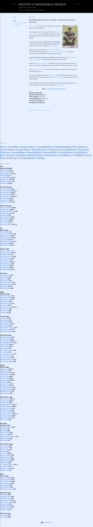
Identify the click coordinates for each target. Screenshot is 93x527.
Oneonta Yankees (5, 461)
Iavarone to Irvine (46, 149)
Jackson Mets (4, 279)
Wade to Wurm (84, 155)
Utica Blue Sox (4, 466)
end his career (59, 85)
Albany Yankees (4, 232)
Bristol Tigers (4, 495)
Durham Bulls (4, 318)
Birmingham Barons (6, 253)
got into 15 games (58, 77)
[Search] (77, 4)
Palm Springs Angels (6, 299)
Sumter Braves (4, 419)
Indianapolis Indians (6, 174)
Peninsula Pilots (4, 326)
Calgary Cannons (5, 209)
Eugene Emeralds (5, 433)
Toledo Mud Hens (5, 202)
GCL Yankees (4, 517)
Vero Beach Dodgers (5, 358)
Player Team (34, 10)
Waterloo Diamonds (5, 391)
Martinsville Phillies (5, 506)
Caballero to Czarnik (35, 146)
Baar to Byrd (20, 146)
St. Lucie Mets (4, 352)
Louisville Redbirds (5, 177)
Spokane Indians (5, 438)
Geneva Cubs (4, 453)
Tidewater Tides (4, 200)
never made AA (54, 45)
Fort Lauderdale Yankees (7, 343)
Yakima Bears (4, 440)
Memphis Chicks (5, 268)
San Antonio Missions (6, 283)
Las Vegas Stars (4, 215)
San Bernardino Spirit (6, 307)
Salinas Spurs (3, 305)
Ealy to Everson (72, 146)
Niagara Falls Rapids (6, 459)
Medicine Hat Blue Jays (6, 489)
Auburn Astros (4, 446)
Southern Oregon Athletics (7, 436)
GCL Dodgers (4, 515)
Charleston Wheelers (6, 406)
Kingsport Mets (4, 504)
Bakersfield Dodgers (5, 296)
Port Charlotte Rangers (6, 350)
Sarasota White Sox (5, 356)
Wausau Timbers (5, 393)
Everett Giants (4, 434)
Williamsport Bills (5, 245)
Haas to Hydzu (31, 149)
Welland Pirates (4, 470)
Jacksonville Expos (5, 262)
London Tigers (4, 239)
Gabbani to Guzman (15, 149)
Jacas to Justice (61, 149)
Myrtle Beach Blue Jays (6, 414)
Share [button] (14, 17)
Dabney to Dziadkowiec (55, 146)
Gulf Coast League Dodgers (20, 23)
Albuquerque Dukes (6, 207)
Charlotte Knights (5, 254)
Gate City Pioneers (5, 481)
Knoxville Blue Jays (5, 264)
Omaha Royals (4, 183)
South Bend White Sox (6, 388)
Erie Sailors (3, 451)
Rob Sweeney (32, 26)
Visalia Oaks (3, 313)
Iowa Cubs (3, 176)
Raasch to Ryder (14, 155)
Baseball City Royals (6, 337)
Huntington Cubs (5, 500)
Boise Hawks (3, 431)
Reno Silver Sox (4, 301)
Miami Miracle (4, 346)
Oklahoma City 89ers (6, 181)
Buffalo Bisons (4, 170)
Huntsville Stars (4, 266)
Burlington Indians (5, 496)
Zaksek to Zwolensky (36, 158)
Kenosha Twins (4, 378)
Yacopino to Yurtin (18, 158)
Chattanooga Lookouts (6, 256)
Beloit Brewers (4, 371)
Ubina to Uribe (57, 155)
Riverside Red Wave (5, 303)
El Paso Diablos (4, 277)
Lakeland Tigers (4, 344)
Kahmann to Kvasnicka (77, 149)
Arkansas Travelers (5, 275)
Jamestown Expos (5, 457)
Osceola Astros (4, 348)
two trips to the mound (38, 69)
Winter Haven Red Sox (6, 361)
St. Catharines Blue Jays (6, 465)
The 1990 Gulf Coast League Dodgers (55, 89)
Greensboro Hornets (6, 412)
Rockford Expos (4, 386)
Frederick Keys (4, 320)
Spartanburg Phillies (6, 418)
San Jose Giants (4, 309)
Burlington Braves (5, 373)
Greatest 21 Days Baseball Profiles (42, 4)
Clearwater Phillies (5, 339)
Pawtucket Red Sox (5, 192)
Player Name (26, 10)
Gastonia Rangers (5, 410)
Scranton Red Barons (6, 191)
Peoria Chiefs (4, 382)
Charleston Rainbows (6, 404)
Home (20, 10)
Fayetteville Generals (6, 408)
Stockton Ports (4, 311)
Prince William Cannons (7, 328)
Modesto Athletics (5, 298)
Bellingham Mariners (6, 427)
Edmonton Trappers (6, 213)
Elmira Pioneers (4, 450)
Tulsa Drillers (4, 286)
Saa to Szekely (28, 155)
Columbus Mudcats (5, 258)
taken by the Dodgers (52, 49)
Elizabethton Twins (5, 498)
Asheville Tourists (5, 399)
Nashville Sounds (5, 179)
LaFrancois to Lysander (9, 152)
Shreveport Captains (6, 284)
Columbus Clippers (5, 189)
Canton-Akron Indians (6, 234)
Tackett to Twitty (43, 155)
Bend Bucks (3, 429)
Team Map (41, 10)
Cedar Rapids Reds (5, 374)
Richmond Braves (5, 194)
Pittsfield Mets (4, 463)
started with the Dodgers (41, 63)
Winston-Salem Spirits (6, 331)
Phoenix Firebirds (5, 217)
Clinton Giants (4, 376)
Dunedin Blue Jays (5, 341)
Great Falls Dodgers (5, 483)
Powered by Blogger (46, 522)
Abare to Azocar (6, 146)
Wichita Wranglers (5, 288)
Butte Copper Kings (6, 480)
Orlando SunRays (5, 269)
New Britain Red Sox (6, 241)
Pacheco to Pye (72, 152)
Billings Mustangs (5, 478)
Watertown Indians (5, 468)
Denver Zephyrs (4, 172)
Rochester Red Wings (6, 196)
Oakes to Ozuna (58, 152)
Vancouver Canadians (6, 224)
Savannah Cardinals (5, 416)
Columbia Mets (4, 403)
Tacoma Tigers (4, 221)
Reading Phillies (4, 243)
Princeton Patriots (5, 508)
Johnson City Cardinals (6, 502)
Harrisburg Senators (6, 237)
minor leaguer (16, 24)
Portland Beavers (5, 219)
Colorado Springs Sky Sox (7, 211)
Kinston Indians (4, 322)
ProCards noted (52, 75)
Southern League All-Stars (7, 251)
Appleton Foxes (4, 369)
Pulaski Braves (4, 510)
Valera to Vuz (70, 155)
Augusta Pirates (4, 401)
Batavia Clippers (4, 448)
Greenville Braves (5, 260)
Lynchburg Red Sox (5, 324)
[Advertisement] (53, 125)
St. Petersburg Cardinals (7, 354)
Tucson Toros (4, 222)
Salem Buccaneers (5, 329)
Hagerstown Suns (5, 236)
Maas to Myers (27, 152)
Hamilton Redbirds (5, 455)
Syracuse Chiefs (4, 198)
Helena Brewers (4, 485)
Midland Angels (4, 281)
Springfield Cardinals (6, 389)
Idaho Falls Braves (5, 487)
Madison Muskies (5, 380)
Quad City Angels (5, 384)
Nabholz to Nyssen (42, 152)
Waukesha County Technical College (57, 51)
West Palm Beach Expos (6, 359)
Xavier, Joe (4, 158)
